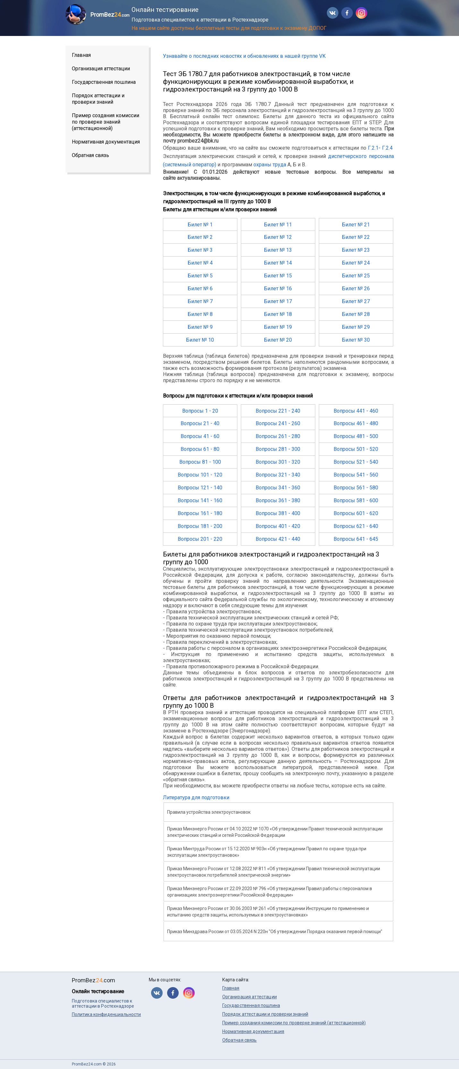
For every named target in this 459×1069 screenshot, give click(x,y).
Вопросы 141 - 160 (200, 500)
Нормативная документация (106, 142)
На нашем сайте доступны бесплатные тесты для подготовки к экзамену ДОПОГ (229, 28)
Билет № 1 (200, 225)
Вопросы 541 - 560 (356, 475)
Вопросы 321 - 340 (278, 475)
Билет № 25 (356, 276)
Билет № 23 (356, 250)
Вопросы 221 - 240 (278, 411)
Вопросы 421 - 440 (278, 539)
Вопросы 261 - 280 (278, 436)
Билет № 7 (200, 301)
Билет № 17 (278, 301)
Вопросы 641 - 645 (356, 539)
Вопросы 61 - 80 (200, 449)
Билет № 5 (200, 276)
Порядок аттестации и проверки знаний (98, 98)
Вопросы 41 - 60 (200, 436)
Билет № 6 (200, 288)
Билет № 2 (200, 237)
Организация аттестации (101, 69)
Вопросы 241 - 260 (278, 423)
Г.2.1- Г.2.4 (380, 148)
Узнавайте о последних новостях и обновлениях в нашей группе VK (244, 56)
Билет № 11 (278, 225)
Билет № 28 (356, 314)
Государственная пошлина (104, 82)
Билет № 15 (278, 276)
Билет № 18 (278, 314)
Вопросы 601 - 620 (356, 513)
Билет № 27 (356, 301)
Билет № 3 (200, 250)
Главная (81, 55)
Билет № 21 (356, 225)
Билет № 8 (200, 314)
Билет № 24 (356, 263)
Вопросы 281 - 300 (278, 449)
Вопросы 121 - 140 (200, 488)
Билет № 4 (200, 263)
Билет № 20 (278, 340)
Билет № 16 (278, 288)
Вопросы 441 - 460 (356, 411)
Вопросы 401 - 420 (278, 526)
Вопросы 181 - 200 (200, 526)
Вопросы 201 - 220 (200, 539)
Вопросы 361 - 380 (278, 500)
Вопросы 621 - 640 (356, 526)
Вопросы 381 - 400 (278, 513)
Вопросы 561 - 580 (356, 488)
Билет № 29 (356, 327)
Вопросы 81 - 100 (200, 462)
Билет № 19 (278, 327)
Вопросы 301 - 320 (278, 462)
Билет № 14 (278, 263)
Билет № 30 (356, 340)
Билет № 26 (356, 288)
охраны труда (269, 165)
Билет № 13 (278, 250)
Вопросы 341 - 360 (278, 488)
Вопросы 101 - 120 (200, 475)
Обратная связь (90, 155)
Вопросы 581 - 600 (356, 500)
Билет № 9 (200, 327)
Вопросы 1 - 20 (200, 411)
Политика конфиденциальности (106, 1014)
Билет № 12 (278, 237)
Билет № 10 (200, 340)
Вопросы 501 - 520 (356, 449)
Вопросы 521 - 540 (356, 462)
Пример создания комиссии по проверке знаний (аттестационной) (105, 121)
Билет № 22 (356, 237)
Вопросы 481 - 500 (356, 436)
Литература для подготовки (196, 797)
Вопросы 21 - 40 (200, 423)
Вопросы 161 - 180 (200, 513)
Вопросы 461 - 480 (356, 423)
